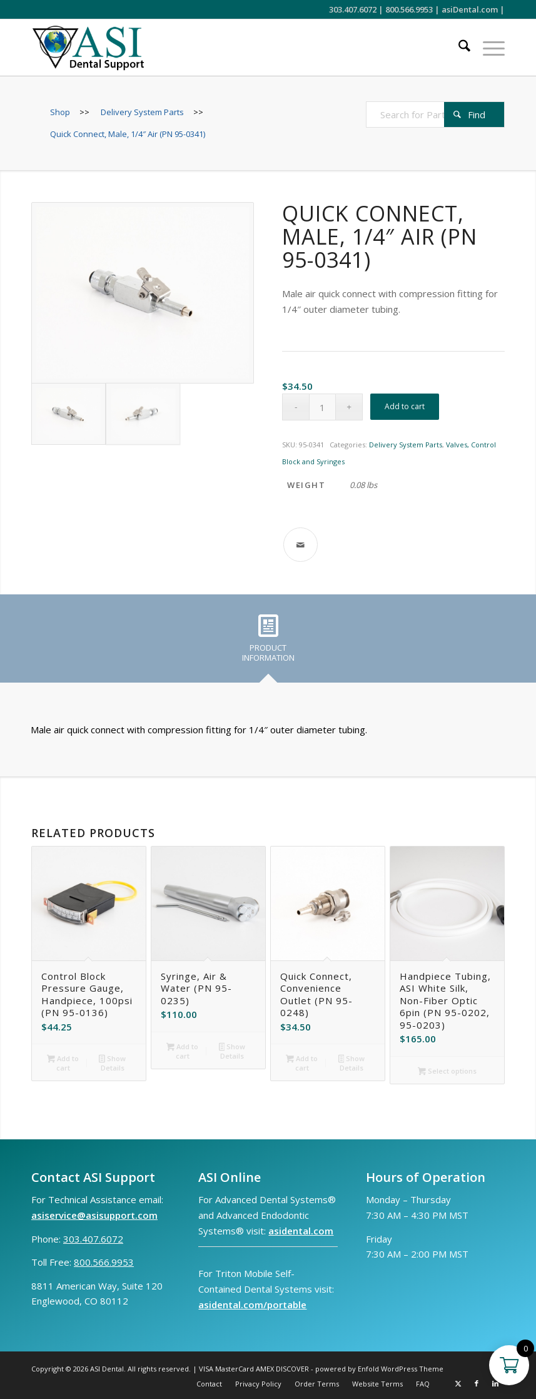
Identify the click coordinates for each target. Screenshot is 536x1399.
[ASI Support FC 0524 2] (87, 47)
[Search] (458, 47)
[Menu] (487, 47)
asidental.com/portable (252, 1304)
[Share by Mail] (300, 544)
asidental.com (300, 1230)
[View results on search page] (474, 114)
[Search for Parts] (435, 114)
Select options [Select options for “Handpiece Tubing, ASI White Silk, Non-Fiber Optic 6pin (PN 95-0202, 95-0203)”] (447, 1071)
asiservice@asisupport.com (94, 1215)
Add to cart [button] (63, 1063)
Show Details (112, 1063)
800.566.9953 (409, 9)
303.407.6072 (353, 9)
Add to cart (405, 406)
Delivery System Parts (405, 444)
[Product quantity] (322, 407)
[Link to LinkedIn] (495, 1383)
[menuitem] (458, 47)
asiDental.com (470, 9)
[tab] (268, 642)
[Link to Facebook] (476, 1383)
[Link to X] (457, 1383)
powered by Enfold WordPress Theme (379, 1368)
